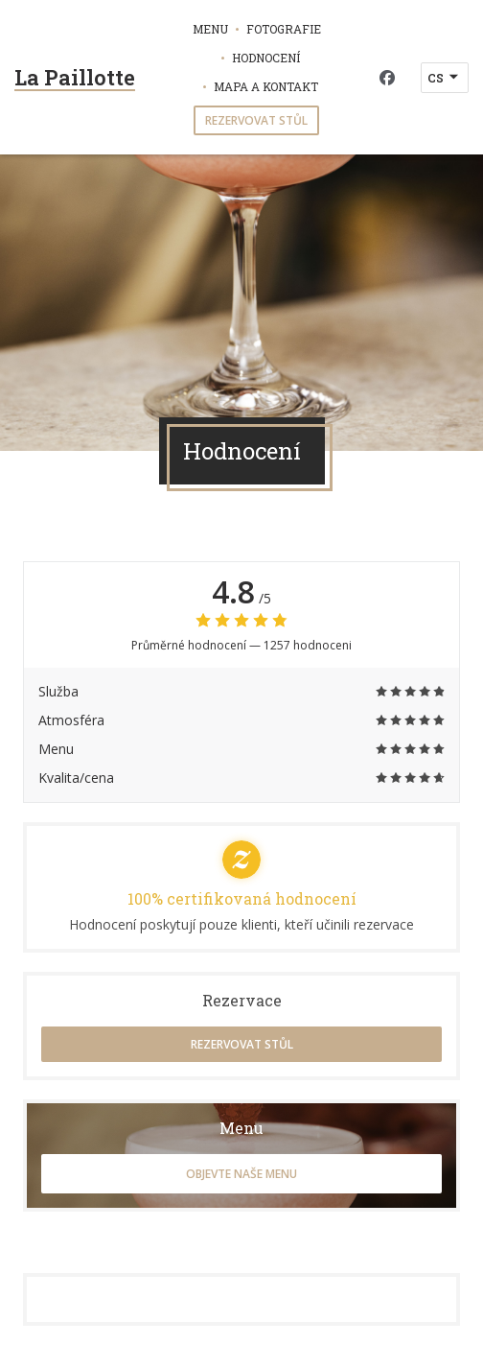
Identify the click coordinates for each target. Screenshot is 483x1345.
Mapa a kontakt (266, 86)
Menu (210, 28)
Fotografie (283, 28)
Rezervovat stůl (256, 120)
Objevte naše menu (241, 1174)
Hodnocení (266, 57)
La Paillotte (74, 77)
